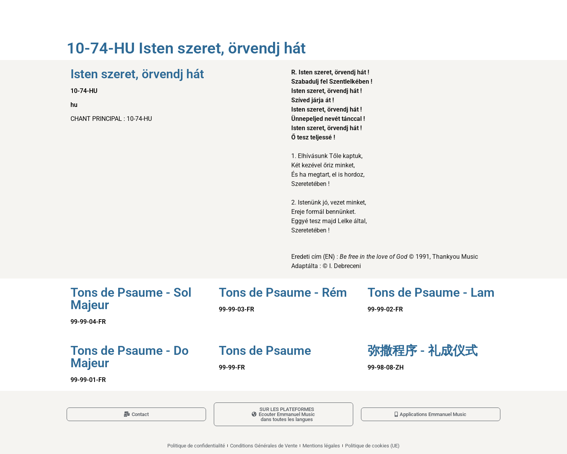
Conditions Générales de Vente (263, 446)
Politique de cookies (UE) (372, 446)
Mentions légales (321, 446)
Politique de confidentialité (196, 446)
